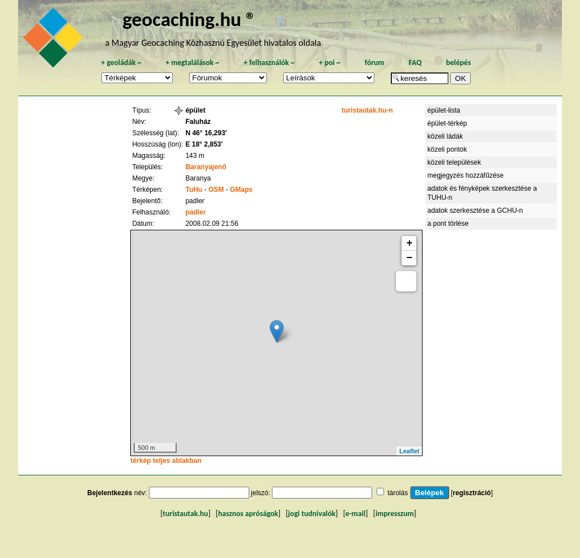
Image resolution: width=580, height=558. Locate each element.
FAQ (414, 62)
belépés (458, 62)
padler (195, 212)
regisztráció (472, 493)
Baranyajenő (205, 167)
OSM (216, 190)
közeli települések (454, 162)
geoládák (120, 62)
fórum (375, 62)
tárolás (397, 493)
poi (330, 62)
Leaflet (409, 451)
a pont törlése (447, 224)
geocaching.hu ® (189, 19)
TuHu (193, 190)
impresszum (395, 513)
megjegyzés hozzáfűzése (465, 175)
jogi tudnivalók (312, 513)
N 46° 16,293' (206, 133)
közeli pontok (447, 149)
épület (195, 110)
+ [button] (410, 243)
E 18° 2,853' (204, 144)
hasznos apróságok (248, 513)
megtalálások (192, 62)
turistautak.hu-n (367, 110)
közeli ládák (445, 136)
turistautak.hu (185, 513)
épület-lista (443, 110)
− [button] (410, 258)
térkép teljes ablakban (165, 461)
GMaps (241, 190)
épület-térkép (447, 123)
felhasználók (269, 62)
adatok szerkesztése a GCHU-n (475, 210)
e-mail (355, 513)
